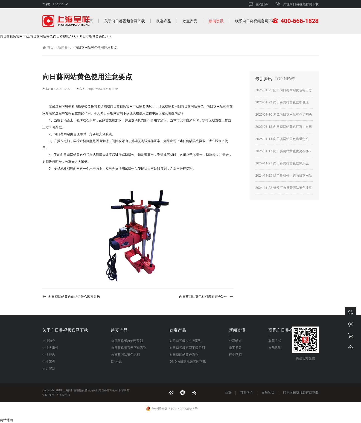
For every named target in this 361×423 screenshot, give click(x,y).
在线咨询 (274, 347)
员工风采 (235, 347)
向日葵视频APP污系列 (127, 340)
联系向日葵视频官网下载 (255, 20)
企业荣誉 (48, 361)
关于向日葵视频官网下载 (124, 20)
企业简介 (48, 340)
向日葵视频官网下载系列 (128, 347)
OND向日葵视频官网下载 (187, 361)
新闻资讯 (216, 20)
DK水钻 (116, 361)
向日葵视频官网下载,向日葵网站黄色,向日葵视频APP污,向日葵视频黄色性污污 (56, 36)
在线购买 (268, 392)
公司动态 (235, 340)
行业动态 (235, 354)
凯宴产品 (163, 20)
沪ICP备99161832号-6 (56, 395)
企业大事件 (50, 347)
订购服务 (246, 392)
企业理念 (48, 354)
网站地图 (6, 420)
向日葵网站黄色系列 (125, 354)
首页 (89, 20)
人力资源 (48, 368)
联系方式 (274, 340)
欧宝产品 (190, 20)
